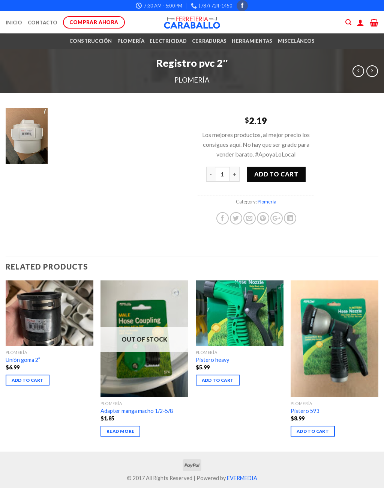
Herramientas (252, 41)
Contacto (43, 23)
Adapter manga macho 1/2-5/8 (136, 411)
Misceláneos (296, 41)
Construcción (90, 41)
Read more (120, 431)
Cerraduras (209, 41)
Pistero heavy (212, 360)
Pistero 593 (305, 411)
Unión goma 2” (23, 360)
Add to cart (276, 174)
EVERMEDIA (242, 478)
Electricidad (168, 41)
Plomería (130, 41)
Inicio (14, 23)
